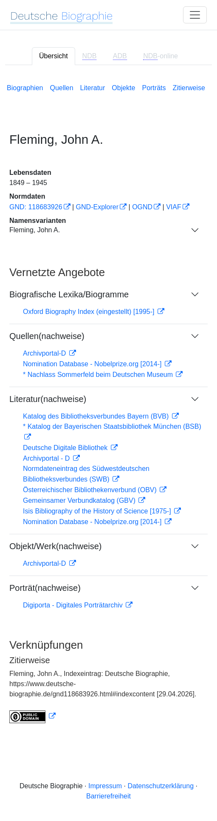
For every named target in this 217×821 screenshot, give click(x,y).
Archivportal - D (47, 458)
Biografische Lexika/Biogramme (69, 294)
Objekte (123, 87)
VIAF (173, 207)
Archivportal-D (45, 353)
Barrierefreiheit (108, 796)
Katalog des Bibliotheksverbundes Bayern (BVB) (97, 416)
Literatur (92, 87)
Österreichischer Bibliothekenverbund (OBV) (90, 489)
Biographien (25, 87)
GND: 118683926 (35, 207)
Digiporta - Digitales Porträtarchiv (73, 605)
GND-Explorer (97, 207)
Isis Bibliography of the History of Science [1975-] (98, 511)
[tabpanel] (108, 401)
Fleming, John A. (34, 230)
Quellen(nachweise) (47, 336)
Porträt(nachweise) (45, 588)
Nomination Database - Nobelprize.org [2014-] (93, 364)
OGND (142, 207)
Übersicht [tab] (53, 56)
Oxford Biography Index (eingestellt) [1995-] (89, 311)
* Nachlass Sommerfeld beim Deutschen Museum (99, 374)
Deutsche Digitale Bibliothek (66, 447)
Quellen (61, 87)
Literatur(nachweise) (47, 399)
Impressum (105, 786)
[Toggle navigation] (195, 14)
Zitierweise (188, 87)
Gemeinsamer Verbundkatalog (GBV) (80, 500)
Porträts (154, 87)
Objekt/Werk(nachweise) (55, 546)
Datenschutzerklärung (160, 786)
